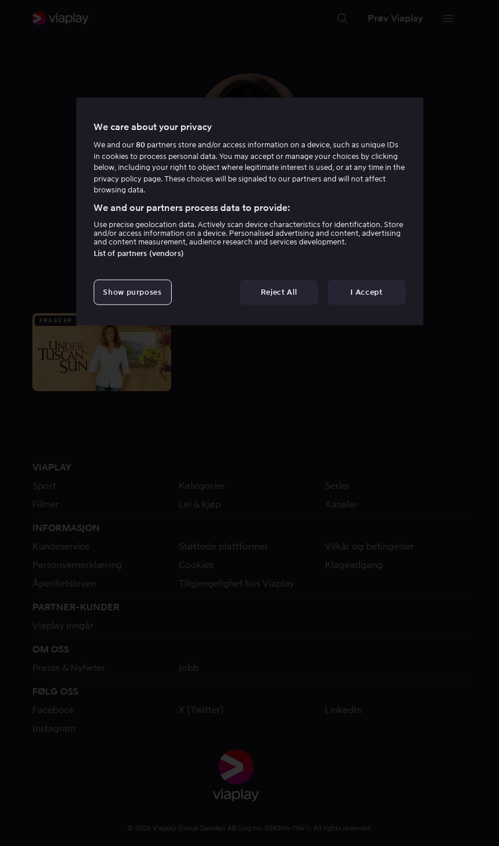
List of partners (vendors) (139, 253)
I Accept (366, 292)
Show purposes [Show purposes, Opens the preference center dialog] (132, 292)
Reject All (279, 292)
